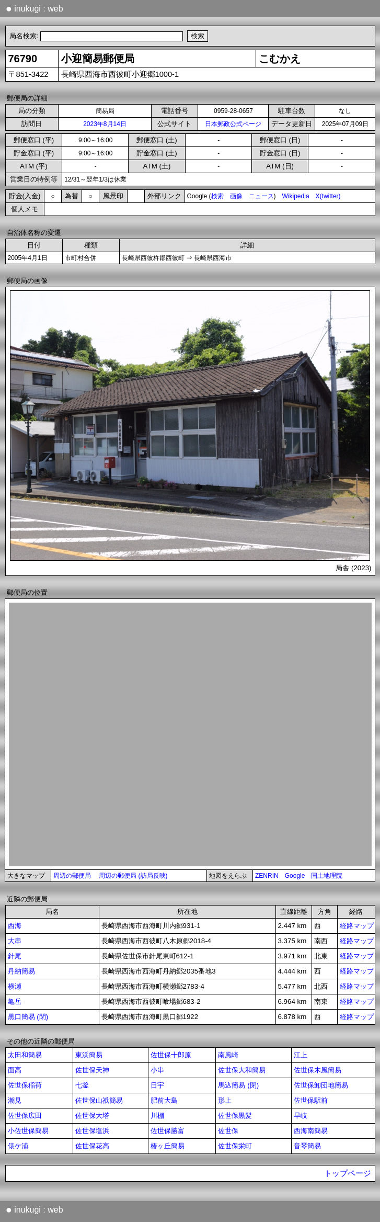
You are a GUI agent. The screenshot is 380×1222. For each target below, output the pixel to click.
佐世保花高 (92, 1146)
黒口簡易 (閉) (28, 1017)
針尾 (14, 956)
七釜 (82, 1085)
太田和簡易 (25, 1055)
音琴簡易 (307, 1146)
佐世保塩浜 (92, 1131)
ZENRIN (267, 875)
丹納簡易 (21, 971)
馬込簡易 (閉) (238, 1085)
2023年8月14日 (104, 124)
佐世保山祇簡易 (99, 1100)
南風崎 (228, 1055)
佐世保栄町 (235, 1146)
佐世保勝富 (168, 1131)
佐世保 (228, 1131)
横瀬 (14, 986)
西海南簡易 (311, 1131)
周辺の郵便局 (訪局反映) (133, 875)
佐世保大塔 (92, 1115)
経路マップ (357, 926)
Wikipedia (295, 196)
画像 (236, 196)
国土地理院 (326, 875)
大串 (14, 941)
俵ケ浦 (18, 1146)
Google (295, 875)
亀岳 (14, 1001)
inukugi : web (34, 8)
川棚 (157, 1115)
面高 (14, 1070)
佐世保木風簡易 (317, 1070)
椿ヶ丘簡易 (168, 1146)
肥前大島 (164, 1100)
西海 (14, 926)
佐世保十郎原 (171, 1055)
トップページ (347, 1173)
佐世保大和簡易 (242, 1070)
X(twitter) (328, 196)
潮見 (14, 1100)
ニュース (261, 196)
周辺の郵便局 (72, 875)
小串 (157, 1070)
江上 (300, 1055)
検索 (217, 196)
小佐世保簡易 (28, 1131)
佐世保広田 (25, 1115)
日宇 (157, 1085)
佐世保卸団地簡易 (321, 1085)
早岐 (300, 1115)
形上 (225, 1100)
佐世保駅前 (311, 1100)
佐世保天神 (92, 1070)
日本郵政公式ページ (233, 124)
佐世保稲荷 (25, 1085)
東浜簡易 (88, 1055)
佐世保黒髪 (235, 1115)
